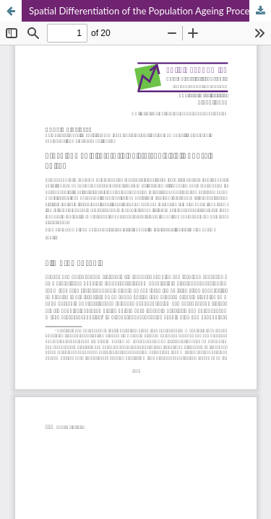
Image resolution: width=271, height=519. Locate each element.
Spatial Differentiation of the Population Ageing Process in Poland (150, 11)
